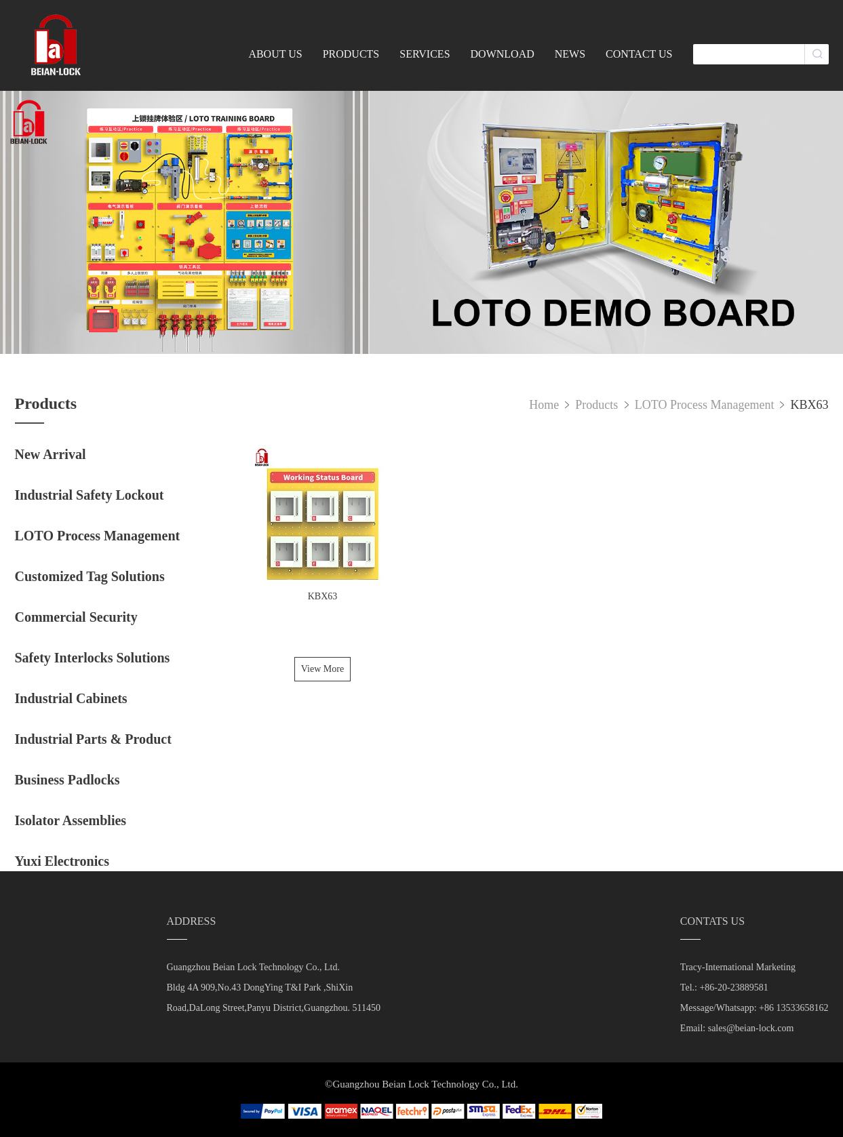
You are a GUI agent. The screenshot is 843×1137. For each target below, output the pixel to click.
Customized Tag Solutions (90, 576)
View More (322, 669)
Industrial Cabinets (71, 698)
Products (598, 405)
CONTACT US (639, 54)
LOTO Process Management (97, 535)
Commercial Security (76, 617)
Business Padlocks (67, 779)
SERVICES (424, 54)
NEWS (570, 54)
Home (544, 405)
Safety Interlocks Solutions (92, 657)
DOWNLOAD (502, 54)
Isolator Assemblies (71, 820)
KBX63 (809, 405)
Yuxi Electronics (62, 861)
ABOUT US (275, 54)
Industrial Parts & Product (93, 739)
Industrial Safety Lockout (89, 494)
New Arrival (50, 454)
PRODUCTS (351, 54)
